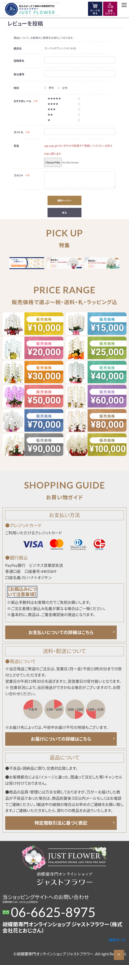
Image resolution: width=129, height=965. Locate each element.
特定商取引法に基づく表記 (60, 823)
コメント (18, 175)
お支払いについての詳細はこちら (61, 632)
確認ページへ (64, 200)
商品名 (18, 48)
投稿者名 (19, 60)
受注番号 (19, 74)
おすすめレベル (22, 101)
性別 (16, 88)
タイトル (18, 132)
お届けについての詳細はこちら (61, 739)
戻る (64, 212)
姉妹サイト (117, 940)
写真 (16, 145)
